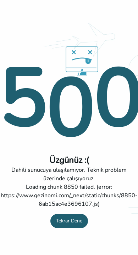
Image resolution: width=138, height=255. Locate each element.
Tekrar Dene (69, 220)
